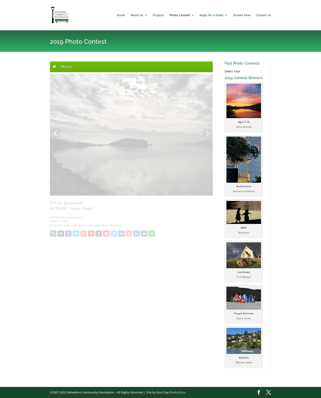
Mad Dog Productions (171, 392)
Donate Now (241, 15)
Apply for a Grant (211, 15)
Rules (66, 67)
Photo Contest (180, 15)
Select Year (232, 71)
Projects (158, 15)
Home (121, 15)
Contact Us (263, 15)
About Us (136, 15)
